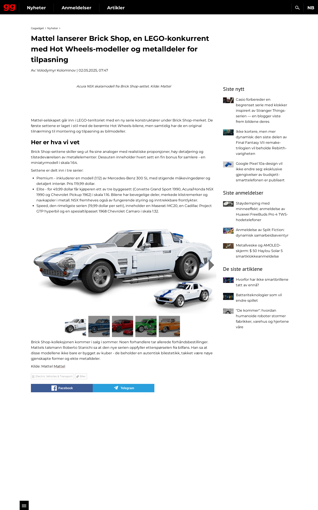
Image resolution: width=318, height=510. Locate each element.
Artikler (156, 7)
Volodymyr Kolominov (56, 70)
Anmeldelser (117, 7)
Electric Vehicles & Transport (54, 473)
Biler (83, 473)
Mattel (59, 464)
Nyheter (76, 7)
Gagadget (29, 6)
